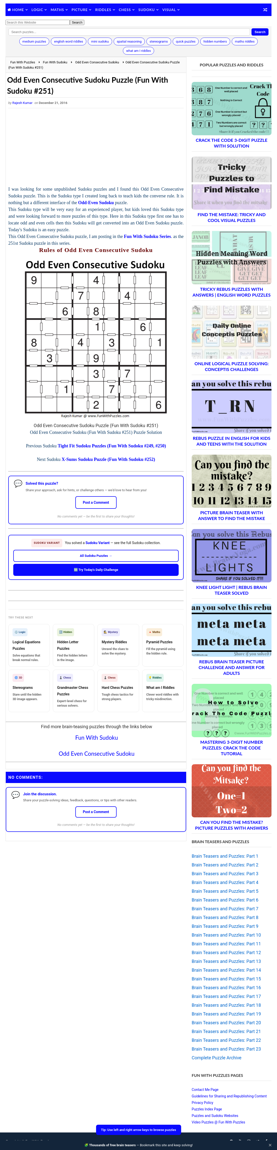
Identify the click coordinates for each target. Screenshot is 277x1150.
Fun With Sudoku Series (147, 236)
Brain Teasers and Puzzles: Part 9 (225, 926)
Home (18, 10)
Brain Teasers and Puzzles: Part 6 (225, 900)
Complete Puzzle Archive (216, 1057)
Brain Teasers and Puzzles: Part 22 (226, 1040)
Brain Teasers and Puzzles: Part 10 (226, 935)
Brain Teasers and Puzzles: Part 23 (226, 1049)
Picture (80, 10)
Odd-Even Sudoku (96, 202)
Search (259, 32)
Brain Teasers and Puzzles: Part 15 (226, 978)
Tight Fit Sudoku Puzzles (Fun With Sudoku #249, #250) (112, 445)
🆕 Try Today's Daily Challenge (96, 570)
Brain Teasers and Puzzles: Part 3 (225, 873)
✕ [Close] (270, 1145)
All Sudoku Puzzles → (96, 556)
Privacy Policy (202, 1103)
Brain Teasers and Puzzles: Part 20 (226, 1022)
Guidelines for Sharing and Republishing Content (229, 1096)
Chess (125, 10)
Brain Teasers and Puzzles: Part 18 (226, 1005)
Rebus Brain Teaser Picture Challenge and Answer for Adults (232, 667)
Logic (37, 10)
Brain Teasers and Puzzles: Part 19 (226, 1013)
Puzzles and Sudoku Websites (215, 1116)
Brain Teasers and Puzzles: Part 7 (225, 908)
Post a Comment (96, 502)
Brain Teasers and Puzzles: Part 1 (225, 856)
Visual (169, 10)
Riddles (103, 10)
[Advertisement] (96, 148)
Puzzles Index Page (207, 1109)
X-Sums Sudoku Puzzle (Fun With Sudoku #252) (108, 459)
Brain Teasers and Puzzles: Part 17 (226, 996)
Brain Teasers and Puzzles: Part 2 (225, 864)
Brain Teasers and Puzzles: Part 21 (226, 1031)
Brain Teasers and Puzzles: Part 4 (225, 882)
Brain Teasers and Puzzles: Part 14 (226, 970)
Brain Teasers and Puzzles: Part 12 (226, 952)
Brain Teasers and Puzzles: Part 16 (226, 987)
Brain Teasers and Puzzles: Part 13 (226, 961)
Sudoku (146, 10)
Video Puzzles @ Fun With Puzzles (218, 1122)
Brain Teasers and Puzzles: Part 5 (225, 891)
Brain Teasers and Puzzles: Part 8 (225, 917)
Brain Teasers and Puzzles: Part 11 (226, 943)
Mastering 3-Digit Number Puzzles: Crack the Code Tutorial (231, 747)
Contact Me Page (205, 1090)
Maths (57, 10)
